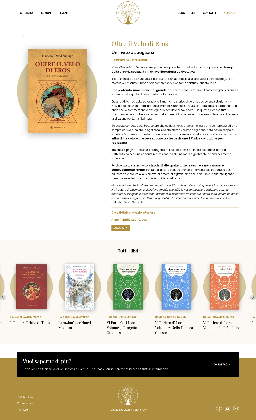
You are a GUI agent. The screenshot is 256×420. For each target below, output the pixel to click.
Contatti (209, 13)
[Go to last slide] (3, 297)
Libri (194, 13)
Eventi (66, 13)
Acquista (120, 228)
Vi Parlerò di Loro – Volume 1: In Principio (221, 325)
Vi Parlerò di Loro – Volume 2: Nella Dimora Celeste (174, 327)
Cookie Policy (25, 403)
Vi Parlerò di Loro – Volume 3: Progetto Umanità (122, 327)
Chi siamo (28, 13)
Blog (181, 13)
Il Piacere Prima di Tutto (30, 322)
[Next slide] (253, 297)
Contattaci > (221, 364)
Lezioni (47, 13)
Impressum (23, 409)
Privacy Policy (25, 396)
